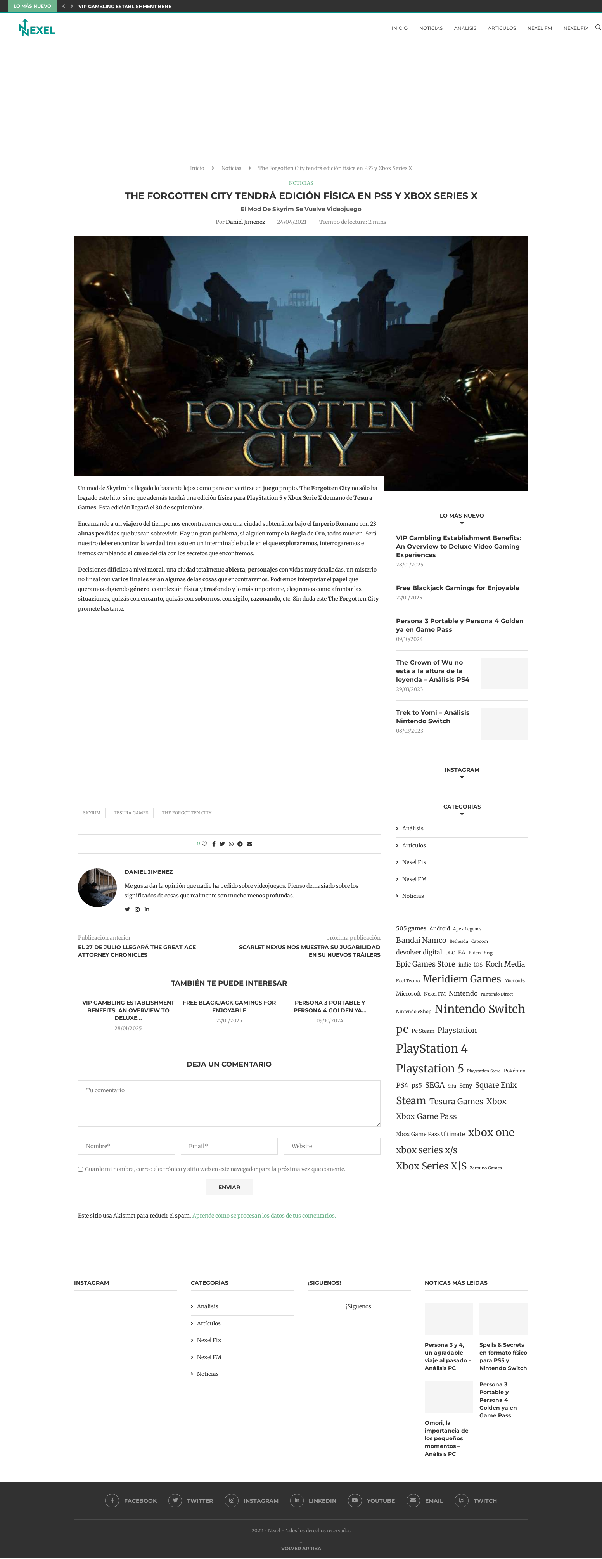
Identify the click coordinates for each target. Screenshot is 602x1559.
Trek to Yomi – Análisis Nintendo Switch (433, 720)
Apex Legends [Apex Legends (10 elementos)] (467, 932)
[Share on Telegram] (240, 845)
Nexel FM (540, 28)
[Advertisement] (301, 108)
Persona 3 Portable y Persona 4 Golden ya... (330, 1008)
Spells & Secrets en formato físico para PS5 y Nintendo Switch (503, 1359)
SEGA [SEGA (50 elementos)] (435, 1088)
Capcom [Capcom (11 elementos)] (479, 944)
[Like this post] (204, 845)
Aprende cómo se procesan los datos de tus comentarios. (264, 1217)
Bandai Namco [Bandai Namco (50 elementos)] (421, 943)
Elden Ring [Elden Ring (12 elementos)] (481, 956)
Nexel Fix (576, 28)
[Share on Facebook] (214, 845)
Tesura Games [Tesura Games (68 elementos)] (456, 1105)
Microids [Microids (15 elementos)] (514, 984)
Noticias (431, 28)
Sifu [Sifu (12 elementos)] (452, 1089)
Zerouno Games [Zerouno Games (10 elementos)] (486, 1171)
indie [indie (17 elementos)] (464, 968)
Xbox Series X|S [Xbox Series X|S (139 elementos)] (431, 1169)
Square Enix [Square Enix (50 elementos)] (496, 1088)
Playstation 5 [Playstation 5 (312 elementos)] (430, 1072)
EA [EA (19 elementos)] (461, 955)
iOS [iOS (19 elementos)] (478, 967)
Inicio (400, 28)
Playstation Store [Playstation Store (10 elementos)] (484, 1074)
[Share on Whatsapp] (231, 845)
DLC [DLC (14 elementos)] (450, 956)
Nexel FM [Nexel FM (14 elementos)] (435, 997)
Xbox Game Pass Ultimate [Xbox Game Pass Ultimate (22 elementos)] (430, 1137)
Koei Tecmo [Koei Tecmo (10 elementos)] (408, 984)
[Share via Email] (249, 845)
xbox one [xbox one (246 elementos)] (491, 1135)
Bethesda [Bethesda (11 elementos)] (459, 944)
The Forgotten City (186, 815)
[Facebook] (130, 1502)
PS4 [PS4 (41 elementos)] (402, 1088)
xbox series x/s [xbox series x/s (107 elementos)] (426, 1153)
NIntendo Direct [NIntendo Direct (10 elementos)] (497, 997)
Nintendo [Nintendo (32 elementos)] (463, 996)
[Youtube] (371, 1502)
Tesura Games (131, 815)
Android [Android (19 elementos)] (439, 931)
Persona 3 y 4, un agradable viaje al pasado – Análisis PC (448, 1359)
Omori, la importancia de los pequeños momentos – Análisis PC (447, 1440)
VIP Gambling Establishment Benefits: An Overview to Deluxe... (165, 6)
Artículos (502, 28)
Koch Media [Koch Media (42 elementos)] (505, 967)
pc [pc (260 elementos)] (402, 1032)
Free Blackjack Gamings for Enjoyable (229, 1008)
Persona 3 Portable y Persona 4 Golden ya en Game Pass (460, 628)
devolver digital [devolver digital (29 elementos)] (419, 955)
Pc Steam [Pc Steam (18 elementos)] (423, 1034)
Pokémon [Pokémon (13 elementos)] (515, 1074)
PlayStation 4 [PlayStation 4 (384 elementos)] (432, 1052)
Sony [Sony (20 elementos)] (465, 1088)
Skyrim (91, 815)
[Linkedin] (313, 1502)
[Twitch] (476, 1502)
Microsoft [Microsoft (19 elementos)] (408, 996)
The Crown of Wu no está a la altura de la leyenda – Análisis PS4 (432, 674)
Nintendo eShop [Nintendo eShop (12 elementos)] (413, 1014)
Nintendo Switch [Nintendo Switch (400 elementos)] (479, 1012)
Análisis (465, 28)
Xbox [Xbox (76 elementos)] (496, 1105)
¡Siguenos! (359, 1308)
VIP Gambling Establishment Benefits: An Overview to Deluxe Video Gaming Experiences (458, 548)
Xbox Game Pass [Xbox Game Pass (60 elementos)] (426, 1119)
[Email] (425, 1502)
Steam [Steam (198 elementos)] (411, 1104)
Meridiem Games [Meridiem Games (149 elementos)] (462, 982)
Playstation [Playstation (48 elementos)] (457, 1033)
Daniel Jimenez (245, 223)
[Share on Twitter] (222, 845)
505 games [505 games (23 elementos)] (411, 931)
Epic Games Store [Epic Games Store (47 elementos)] (425, 967)
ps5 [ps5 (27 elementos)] (417, 1088)
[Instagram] (252, 1502)
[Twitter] (190, 1502)
